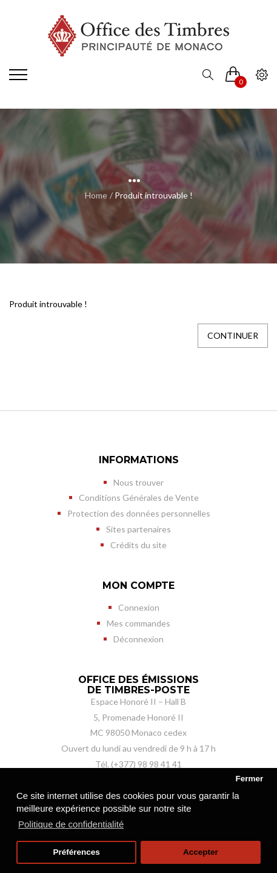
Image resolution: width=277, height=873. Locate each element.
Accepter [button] (200, 852)
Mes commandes (138, 623)
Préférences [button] (76, 852)
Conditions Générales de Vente (139, 497)
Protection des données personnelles (138, 513)
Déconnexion (138, 639)
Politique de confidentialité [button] (71, 824)
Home (96, 195)
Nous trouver (138, 482)
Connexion (138, 607)
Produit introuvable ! (154, 195)
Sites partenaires (138, 529)
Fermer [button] (249, 778)
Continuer (232, 335)
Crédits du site (138, 545)
